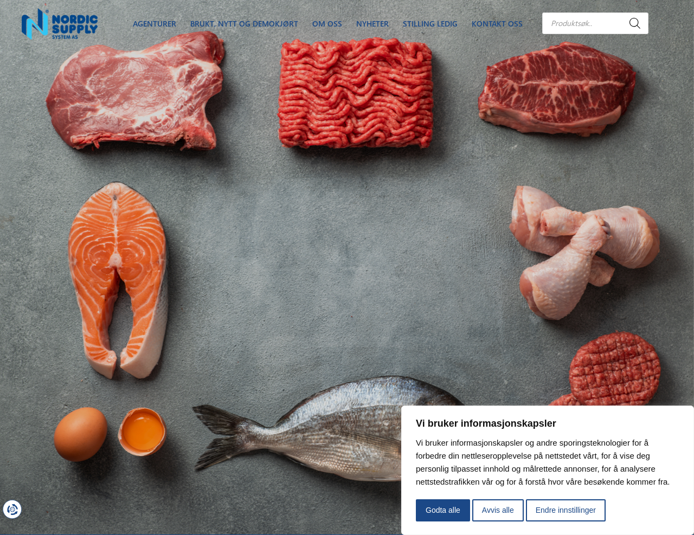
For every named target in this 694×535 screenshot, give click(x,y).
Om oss (327, 23)
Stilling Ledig (430, 23)
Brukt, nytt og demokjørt (244, 23)
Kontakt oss (497, 23)
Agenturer (154, 23)
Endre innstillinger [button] (566, 510)
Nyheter (372, 23)
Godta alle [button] (443, 510)
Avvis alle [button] (498, 510)
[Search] (634, 23)
